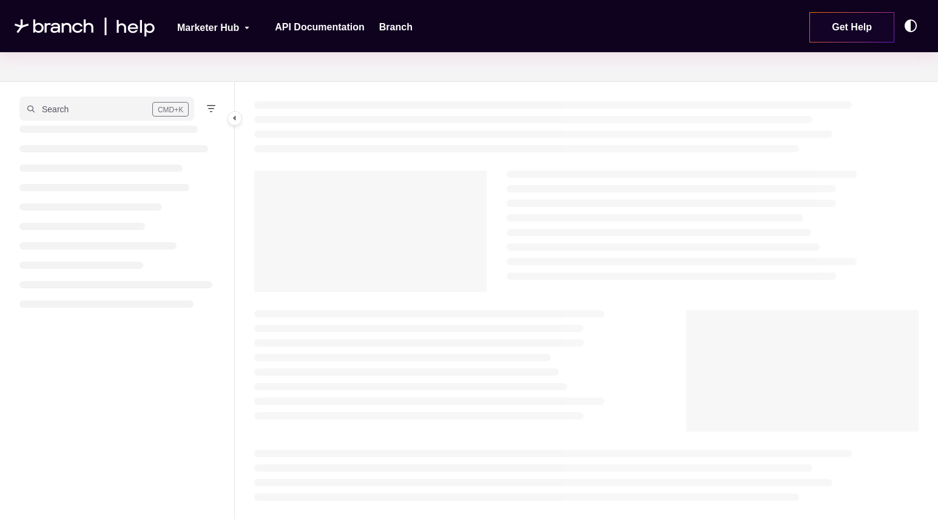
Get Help (852, 27)
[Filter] (211, 108)
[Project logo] (85, 26)
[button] (106, 109)
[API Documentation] (320, 27)
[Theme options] (913, 26)
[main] (587, 300)
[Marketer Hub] (205, 26)
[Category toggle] (235, 118)
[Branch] (396, 27)
